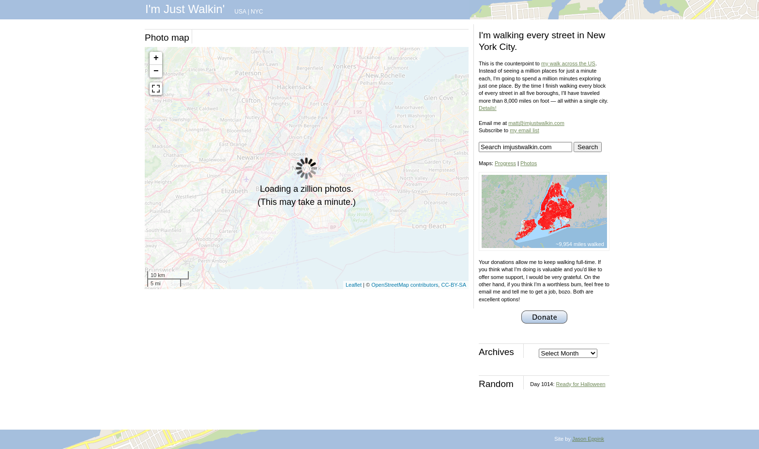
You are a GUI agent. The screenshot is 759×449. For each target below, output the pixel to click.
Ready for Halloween (581, 384)
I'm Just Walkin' (185, 8)
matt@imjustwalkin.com (536, 123)
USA (240, 11)
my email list (524, 130)
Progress (505, 163)
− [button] (156, 71)
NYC (257, 11)
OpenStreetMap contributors (404, 285)
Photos (528, 163)
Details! (488, 108)
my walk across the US (568, 63)
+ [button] (156, 58)
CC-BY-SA (453, 285)
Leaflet (354, 285)
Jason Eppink (588, 439)
